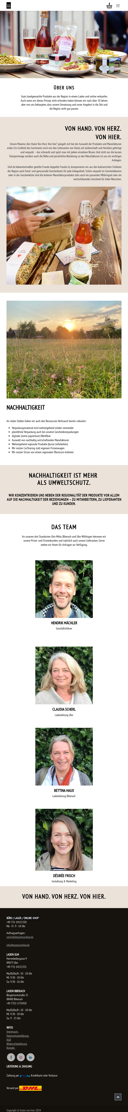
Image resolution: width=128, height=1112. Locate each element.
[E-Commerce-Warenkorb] (109, 5)
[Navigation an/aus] (118, 5)
